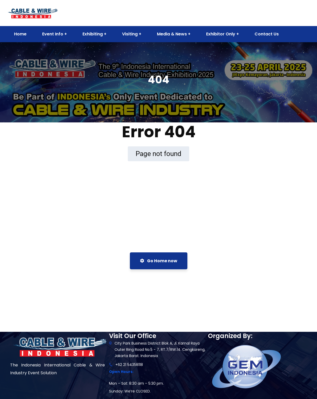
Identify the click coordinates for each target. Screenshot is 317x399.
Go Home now (158, 261)
